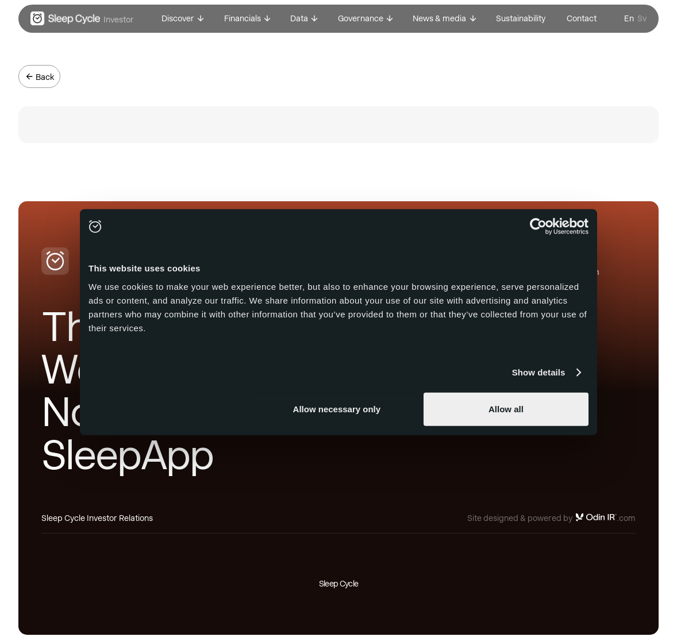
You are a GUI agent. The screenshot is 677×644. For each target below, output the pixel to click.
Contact (582, 18)
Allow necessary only (337, 408)
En (629, 18)
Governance (360, 18)
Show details (539, 372)
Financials (242, 18)
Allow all (506, 408)
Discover (177, 18)
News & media (439, 18)
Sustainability (520, 18)
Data (299, 18)
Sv (642, 18)
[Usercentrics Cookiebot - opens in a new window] (538, 226)
